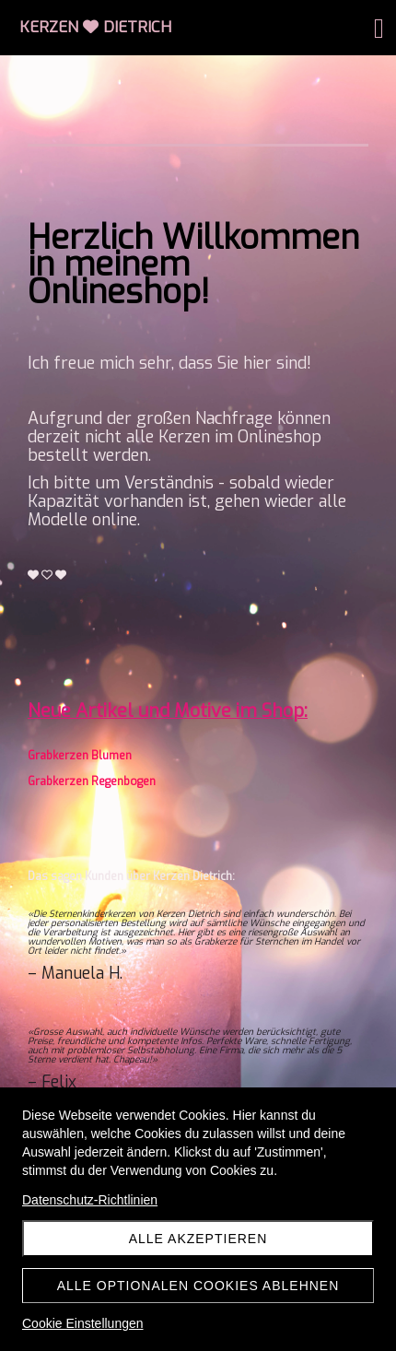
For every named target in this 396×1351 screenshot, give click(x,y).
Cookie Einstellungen (83, 1323)
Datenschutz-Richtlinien (89, 1199)
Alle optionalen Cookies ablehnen (198, 1285)
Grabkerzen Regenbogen (92, 781)
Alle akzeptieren (198, 1238)
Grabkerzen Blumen (80, 755)
